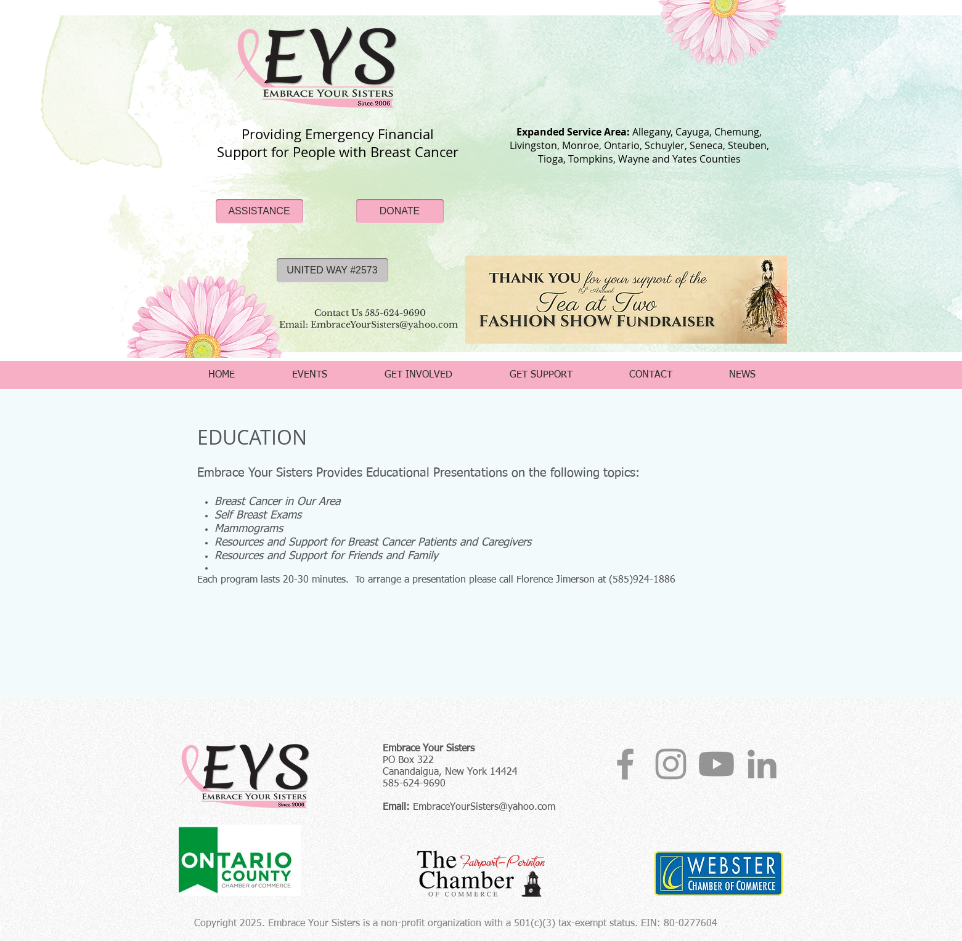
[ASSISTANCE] (259, 211)
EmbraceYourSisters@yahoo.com (484, 807)
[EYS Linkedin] (762, 764)
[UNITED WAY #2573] (332, 270)
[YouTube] (716, 764)
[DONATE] (400, 211)
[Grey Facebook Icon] (625, 764)
